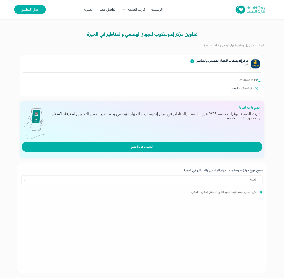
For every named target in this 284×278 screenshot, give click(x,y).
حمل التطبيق (30, 9)
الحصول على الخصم (142, 147)
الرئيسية (157, 9)
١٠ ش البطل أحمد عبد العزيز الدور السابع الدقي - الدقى (225, 192)
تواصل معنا (107, 9)
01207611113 (248, 80)
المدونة (88, 9)
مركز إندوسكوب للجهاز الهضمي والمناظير (232, 45)
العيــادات (259, 45)
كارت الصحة (133, 9)
